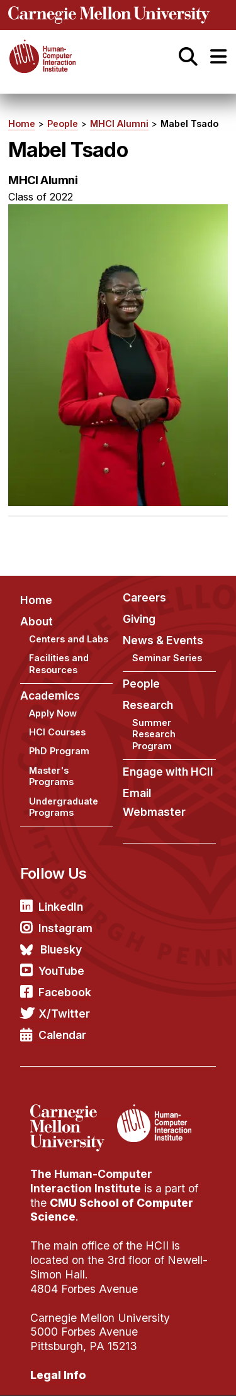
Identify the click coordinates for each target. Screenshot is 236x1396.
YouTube (61, 970)
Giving (139, 618)
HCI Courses (57, 732)
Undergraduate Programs (63, 807)
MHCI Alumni (119, 123)
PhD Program (59, 750)
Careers (144, 597)
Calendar (62, 1035)
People (62, 123)
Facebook (64, 992)
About (36, 621)
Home (21, 123)
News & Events (163, 640)
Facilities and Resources (59, 663)
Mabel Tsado (189, 123)
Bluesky (61, 949)
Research (148, 705)
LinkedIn (60, 906)
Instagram (65, 928)
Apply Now (53, 713)
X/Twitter (64, 1013)
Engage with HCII (168, 771)
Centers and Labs (68, 639)
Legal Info (58, 1375)
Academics (50, 695)
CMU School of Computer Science (111, 1210)
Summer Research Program (154, 734)
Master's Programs (51, 776)
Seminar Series (167, 657)
